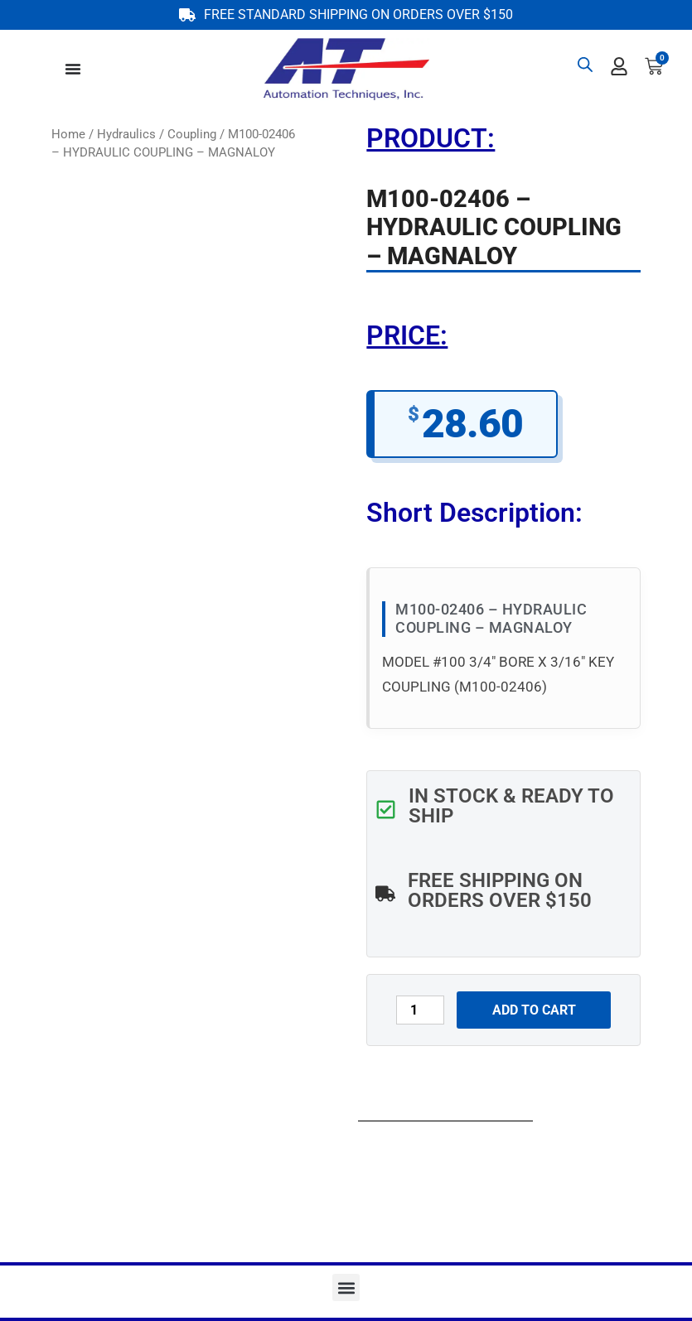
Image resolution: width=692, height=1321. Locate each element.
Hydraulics (126, 134)
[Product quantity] (420, 1010)
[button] (346, 1287)
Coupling (191, 134)
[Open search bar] (585, 64)
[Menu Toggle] (73, 68)
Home (68, 134)
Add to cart (534, 1010)
